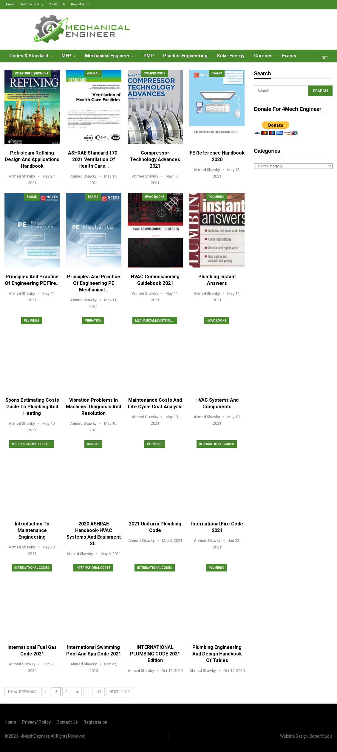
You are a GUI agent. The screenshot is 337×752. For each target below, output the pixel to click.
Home (9, 4)
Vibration (93, 320)
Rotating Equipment (32, 73)
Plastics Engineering (185, 56)
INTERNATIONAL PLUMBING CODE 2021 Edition (155, 653)
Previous (22, 691)
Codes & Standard (28, 56)
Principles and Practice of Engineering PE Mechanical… (93, 283)
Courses (263, 56)
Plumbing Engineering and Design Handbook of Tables (217, 653)
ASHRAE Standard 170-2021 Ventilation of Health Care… (93, 159)
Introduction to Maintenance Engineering (32, 530)
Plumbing (216, 196)
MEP (66, 56)
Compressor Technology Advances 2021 (155, 159)
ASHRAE (93, 73)
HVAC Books (155, 196)
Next (119, 691)
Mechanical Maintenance (156, 320)
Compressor (155, 73)
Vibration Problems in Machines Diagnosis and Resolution (93, 406)
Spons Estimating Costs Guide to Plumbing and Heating (32, 406)
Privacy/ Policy (31, 4)
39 (99, 692)
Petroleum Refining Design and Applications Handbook (32, 159)
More (288, 56)
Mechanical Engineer (107, 56)
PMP (148, 56)
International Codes (216, 444)
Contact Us (57, 4)
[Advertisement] (293, 268)
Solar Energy (230, 56)
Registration (80, 4)
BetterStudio (321, 736)
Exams (216, 73)
